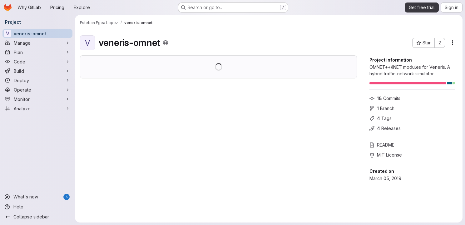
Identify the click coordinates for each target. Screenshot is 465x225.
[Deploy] (37, 80)
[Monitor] (37, 99)
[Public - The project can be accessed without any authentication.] (165, 42)
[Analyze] (37, 108)
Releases (385, 128)
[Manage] (37, 42)
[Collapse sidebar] (37, 216)
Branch (381, 108)
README (381, 145)
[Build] (37, 71)
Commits (384, 98)
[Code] (37, 61)
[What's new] (37, 196)
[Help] (37, 206)
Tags (380, 118)
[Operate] (37, 89)
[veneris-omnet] (37, 33)
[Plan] (37, 52)
